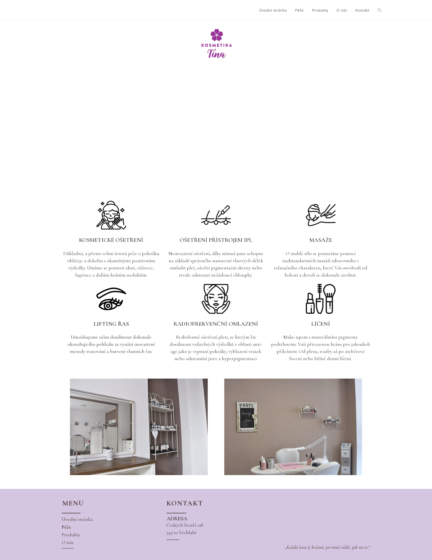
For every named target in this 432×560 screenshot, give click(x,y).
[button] (77, 519)
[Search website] (379, 10)
